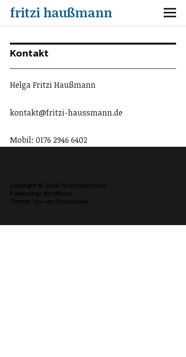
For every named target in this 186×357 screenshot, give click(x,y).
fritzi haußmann (61, 12)
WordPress (57, 193)
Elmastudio (72, 201)
